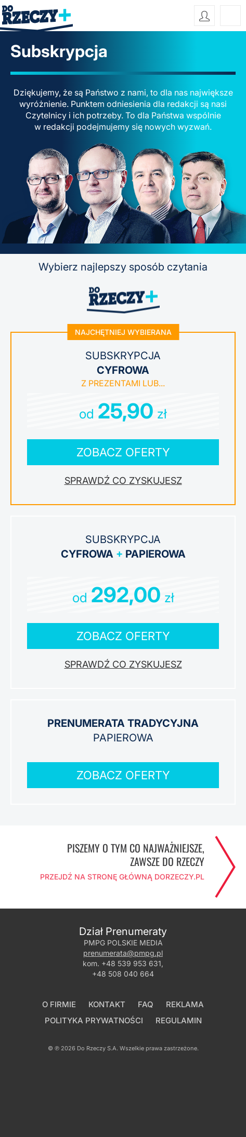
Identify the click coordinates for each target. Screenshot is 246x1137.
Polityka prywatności (94, 1020)
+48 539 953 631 (131, 963)
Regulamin (179, 1020)
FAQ (145, 1004)
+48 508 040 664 (123, 973)
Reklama (185, 1004)
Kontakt (106, 1004)
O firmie (59, 1004)
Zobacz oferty (123, 452)
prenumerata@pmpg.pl (123, 953)
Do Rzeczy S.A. (97, 1048)
